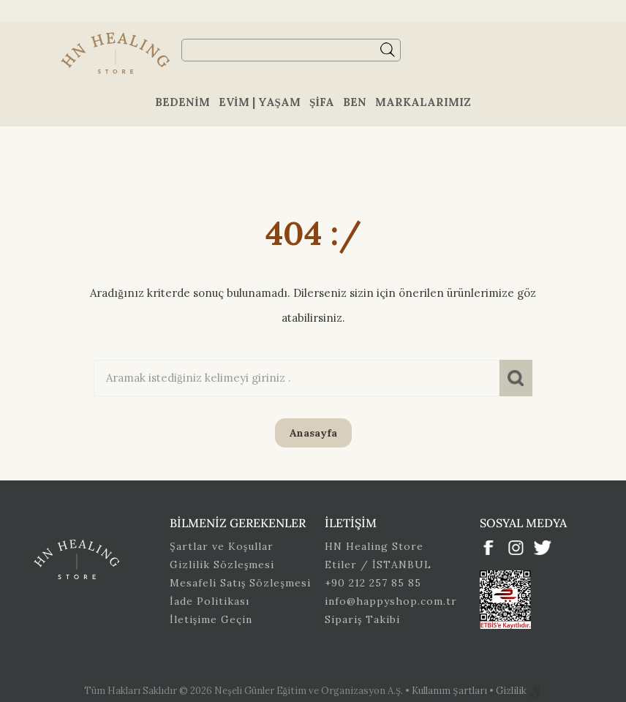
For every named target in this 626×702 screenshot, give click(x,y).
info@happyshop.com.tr (391, 601)
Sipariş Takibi (362, 619)
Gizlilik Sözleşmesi (222, 564)
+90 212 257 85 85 (373, 582)
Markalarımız (423, 102)
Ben (354, 102)
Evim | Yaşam (260, 102)
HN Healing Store (374, 546)
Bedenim (182, 102)
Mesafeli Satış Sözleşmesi (240, 582)
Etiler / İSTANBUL (378, 564)
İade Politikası (209, 601)
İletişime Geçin (211, 619)
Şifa (321, 102)
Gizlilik (512, 690)
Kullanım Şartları (450, 690)
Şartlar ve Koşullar (222, 546)
